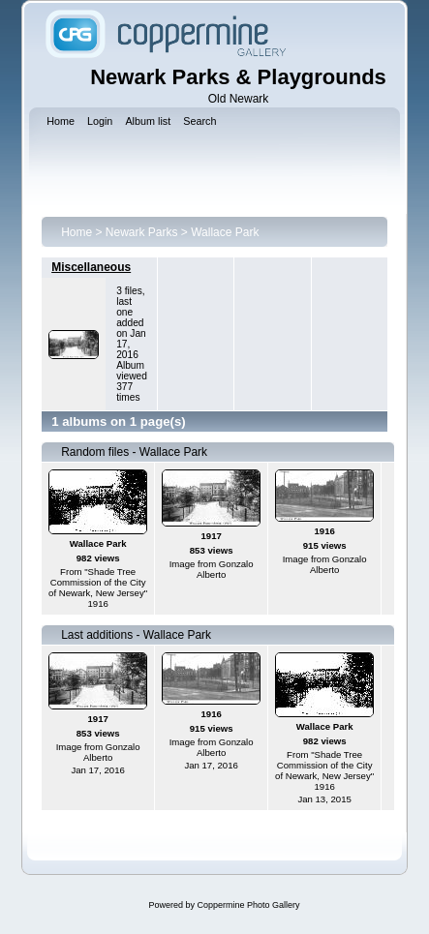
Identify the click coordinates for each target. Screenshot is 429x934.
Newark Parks (142, 232)
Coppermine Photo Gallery (248, 905)
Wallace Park (225, 232)
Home (76, 232)
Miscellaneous (91, 267)
